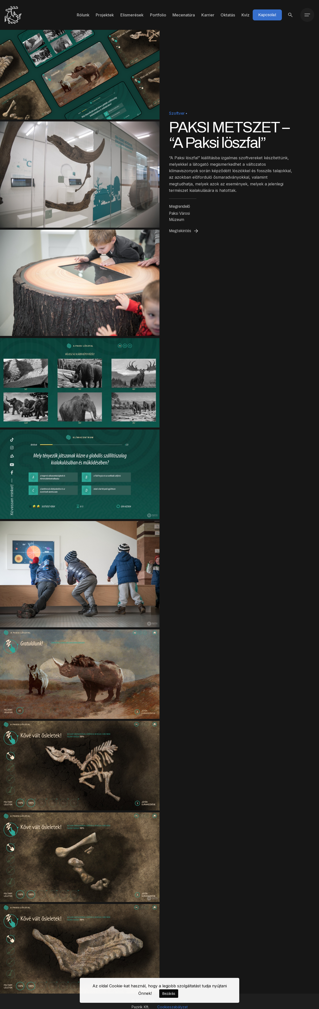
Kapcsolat (267, 15)
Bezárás (168, 994)
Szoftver (177, 113)
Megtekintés (184, 231)
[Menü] (307, 15)
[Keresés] (290, 15)
